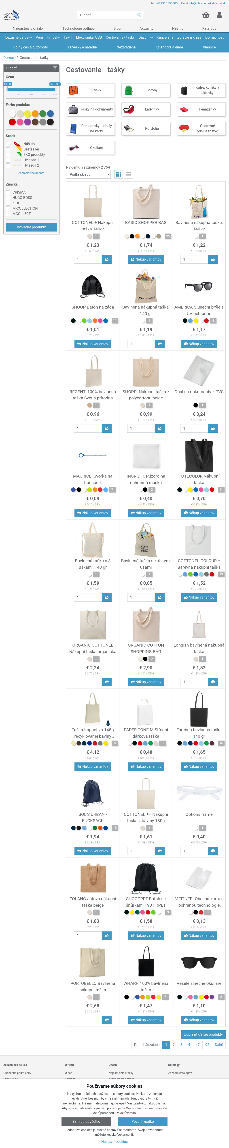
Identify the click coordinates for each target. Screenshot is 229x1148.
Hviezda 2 (26, 165)
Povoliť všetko (142, 1121)
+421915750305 (166, 3)
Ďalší (219, 1045)
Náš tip (24, 144)
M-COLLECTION (25, 208)
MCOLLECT (22, 214)
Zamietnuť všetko (86, 1121)
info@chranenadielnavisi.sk (207, 3)
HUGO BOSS (22, 198)
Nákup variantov (146, 259)
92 (207, 1045)
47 (198, 1045)
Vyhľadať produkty (31, 227)
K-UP (16, 203)
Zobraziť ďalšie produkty (203, 1034)
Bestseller (26, 149)
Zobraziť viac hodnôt (31, 173)
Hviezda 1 (26, 160)
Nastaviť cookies (114, 1142)
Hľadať (31, 68)
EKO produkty (29, 154)
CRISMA (19, 192)
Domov (9, 58)
